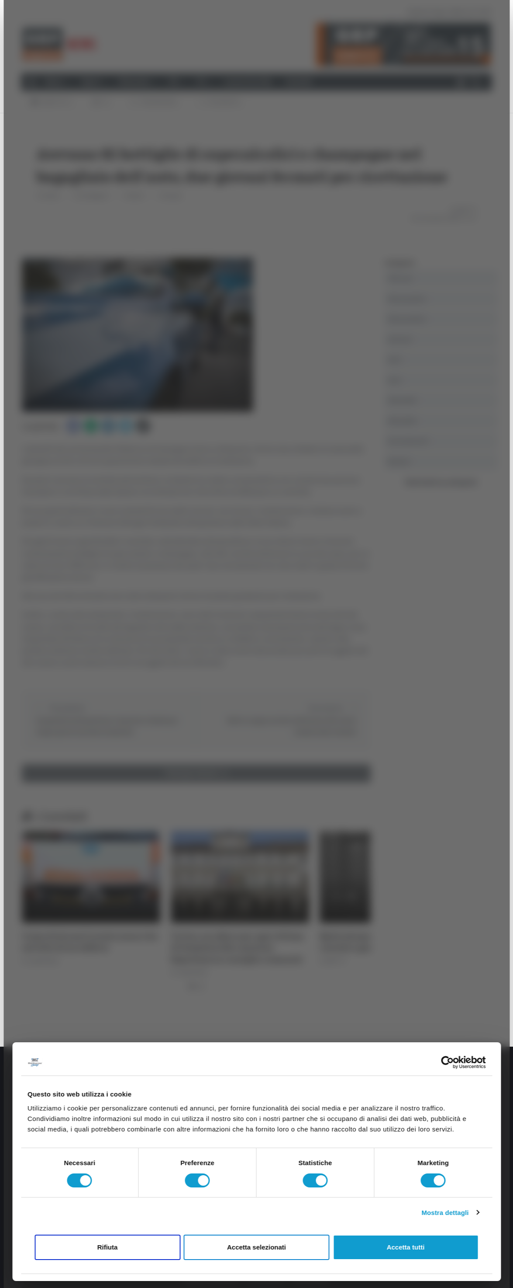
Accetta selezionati (256, 1247)
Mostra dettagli (444, 1212)
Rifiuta (107, 1247)
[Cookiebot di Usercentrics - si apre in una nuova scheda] (447, 1062)
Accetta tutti (406, 1247)
